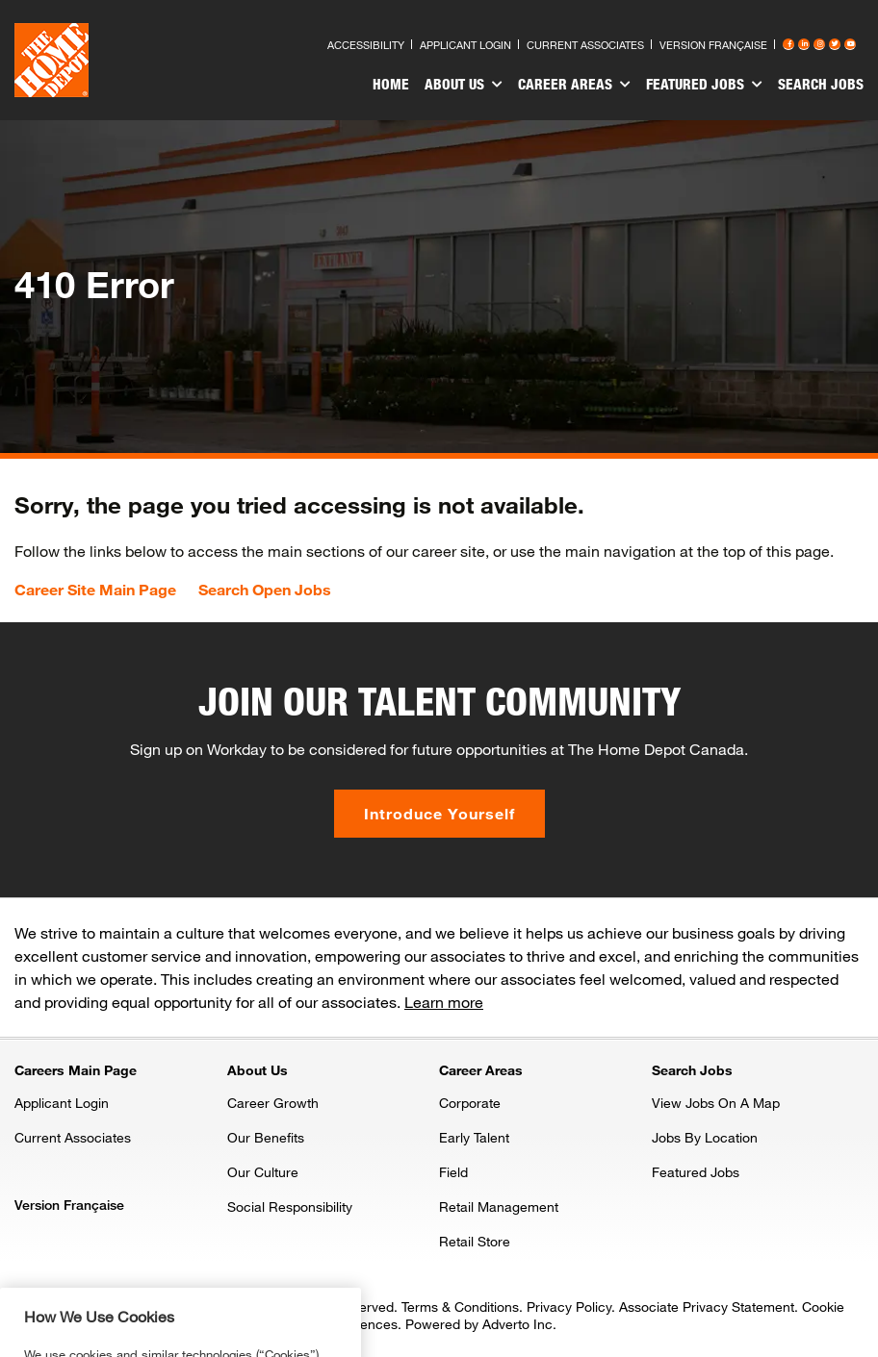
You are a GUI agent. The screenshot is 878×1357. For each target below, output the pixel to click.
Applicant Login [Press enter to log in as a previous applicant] (465, 44)
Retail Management (498, 1206)
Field (453, 1172)
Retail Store (474, 1241)
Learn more (443, 1002)
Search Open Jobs (264, 589)
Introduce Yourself (439, 813)
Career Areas (574, 84)
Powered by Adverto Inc (479, 1324)
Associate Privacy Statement (706, 1306)
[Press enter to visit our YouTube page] (850, 44)
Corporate (470, 1102)
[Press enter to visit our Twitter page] (834, 44)
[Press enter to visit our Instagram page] (819, 44)
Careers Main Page (75, 1070)
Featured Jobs (704, 84)
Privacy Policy (569, 1306)
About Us (464, 84)
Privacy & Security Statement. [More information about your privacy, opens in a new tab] (218, 1340)
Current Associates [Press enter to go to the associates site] (585, 44)
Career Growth (273, 1102)
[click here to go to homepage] (51, 60)
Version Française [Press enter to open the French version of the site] (713, 44)
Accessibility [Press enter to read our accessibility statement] (365, 44)
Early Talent (474, 1137)
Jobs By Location (705, 1137)
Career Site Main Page (95, 589)
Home (391, 83)
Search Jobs (821, 83)
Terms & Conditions (460, 1306)
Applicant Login (61, 1102)
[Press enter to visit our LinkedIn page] (804, 44)
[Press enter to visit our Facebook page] (788, 44)
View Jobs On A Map (716, 1102)
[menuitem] (391, 86)
